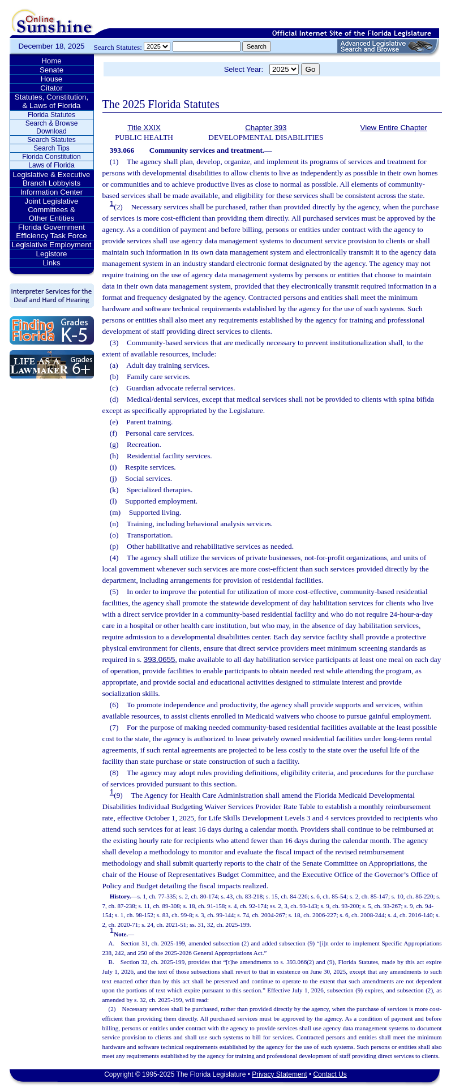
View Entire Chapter (393, 127)
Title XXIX (144, 127)
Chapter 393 (265, 127)
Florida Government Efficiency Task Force (51, 231)
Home (51, 61)
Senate (51, 70)
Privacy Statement (279, 1074)
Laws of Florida (51, 165)
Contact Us (329, 1074)
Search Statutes (51, 140)
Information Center (51, 192)
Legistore (51, 254)
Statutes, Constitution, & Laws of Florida (51, 101)
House (52, 79)
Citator (51, 88)
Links (51, 263)
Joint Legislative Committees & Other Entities (52, 209)
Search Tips (51, 148)
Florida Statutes (51, 115)
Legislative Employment (52, 244)
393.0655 (159, 659)
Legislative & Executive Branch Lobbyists (51, 178)
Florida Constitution (51, 157)
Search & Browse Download (51, 127)
